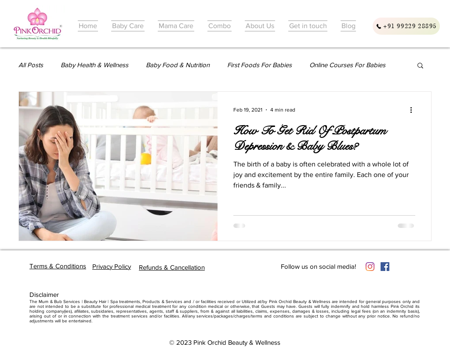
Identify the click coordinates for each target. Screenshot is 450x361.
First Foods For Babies (259, 65)
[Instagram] (370, 266)
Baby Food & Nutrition (178, 65)
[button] (420, 66)
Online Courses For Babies (347, 65)
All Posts (30, 65)
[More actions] (414, 110)
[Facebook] (385, 266)
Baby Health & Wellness (94, 65)
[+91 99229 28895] (406, 26)
